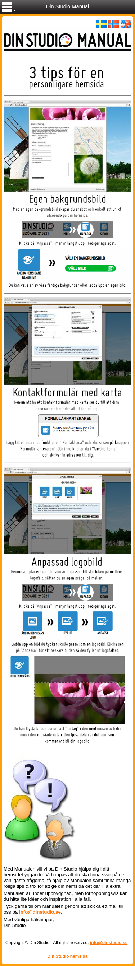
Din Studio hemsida (67, 956)
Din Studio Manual (67, 6)
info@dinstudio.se (40, 912)
